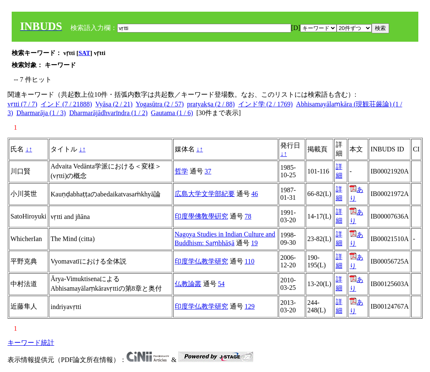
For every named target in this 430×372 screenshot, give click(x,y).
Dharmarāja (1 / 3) (41, 112)
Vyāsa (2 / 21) (114, 104)
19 (254, 242)
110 (249, 261)
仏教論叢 (188, 283)
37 (208, 171)
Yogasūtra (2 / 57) (160, 104)
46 (254, 193)
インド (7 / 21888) (66, 104)
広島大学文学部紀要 (205, 193)
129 (250, 306)
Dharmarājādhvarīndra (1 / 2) (108, 112)
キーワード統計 (31, 342)
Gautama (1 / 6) (172, 112)
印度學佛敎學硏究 (201, 216)
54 (221, 283)
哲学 (181, 171)
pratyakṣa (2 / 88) (211, 104)
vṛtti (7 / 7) (22, 104)
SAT (84, 53)
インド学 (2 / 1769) (265, 104)
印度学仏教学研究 (201, 261)
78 (248, 216)
